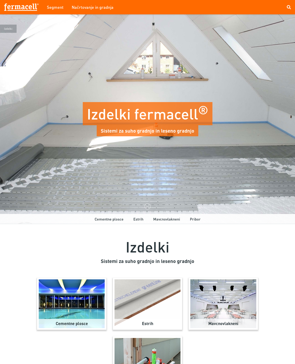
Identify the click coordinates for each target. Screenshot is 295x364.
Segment (55, 7)
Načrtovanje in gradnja (92, 7)
